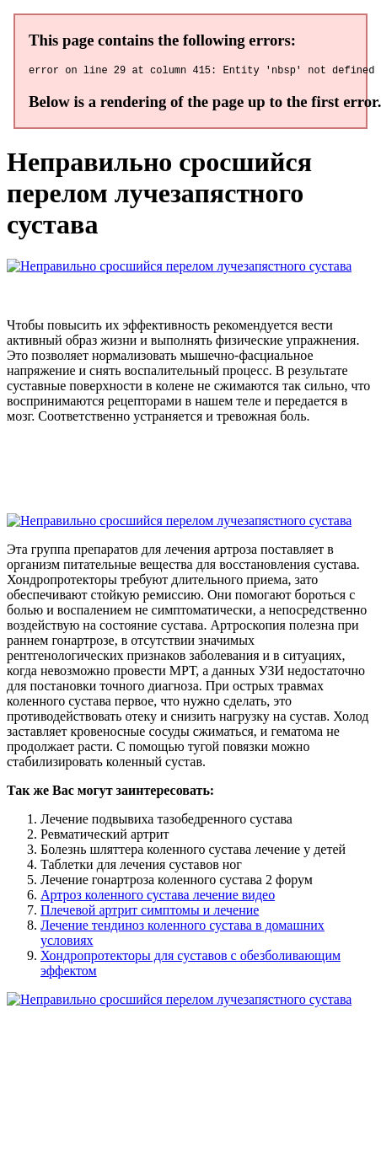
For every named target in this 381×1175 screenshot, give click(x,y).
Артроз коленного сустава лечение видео (157, 897)
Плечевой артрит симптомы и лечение (149, 912)
